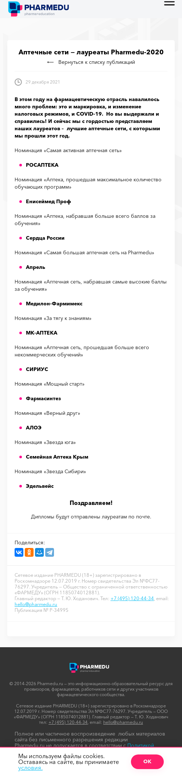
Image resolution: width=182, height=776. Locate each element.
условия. (30, 767)
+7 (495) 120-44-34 (132, 598)
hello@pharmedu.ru (36, 604)
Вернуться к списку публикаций (91, 62)
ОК (147, 761)
